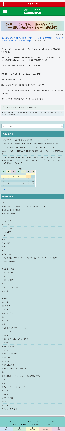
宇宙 (3, 276)
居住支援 (5, 291)
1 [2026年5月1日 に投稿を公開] (28, 174)
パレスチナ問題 (7, 228)
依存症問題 (6, 243)
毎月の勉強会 (6, 331)
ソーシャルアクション (9, 225)
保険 (3, 247)
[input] (32, 126)
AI (3, 202)
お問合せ (53, 421)
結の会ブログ (6, 361)
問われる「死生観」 (9, 269)
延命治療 (5, 302)
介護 (3, 239)
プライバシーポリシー (33, 421)
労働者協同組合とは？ (9, 261)
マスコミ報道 (6, 232)
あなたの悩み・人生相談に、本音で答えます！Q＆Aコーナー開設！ (25, 206)
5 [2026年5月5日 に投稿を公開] (13, 176)
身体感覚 (5, 394)
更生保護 (5, 320)
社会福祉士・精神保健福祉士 (12, 354)
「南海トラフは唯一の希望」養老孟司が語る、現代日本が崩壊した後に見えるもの (30, 143)
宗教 (3, 284)
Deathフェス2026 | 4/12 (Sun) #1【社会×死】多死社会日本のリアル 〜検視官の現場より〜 (32, 152)
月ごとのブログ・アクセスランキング (15, 328)
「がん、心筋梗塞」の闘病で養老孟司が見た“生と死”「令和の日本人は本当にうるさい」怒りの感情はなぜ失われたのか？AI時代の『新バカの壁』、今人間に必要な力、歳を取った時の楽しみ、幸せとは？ (32, 160)
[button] (61, 126)
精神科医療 (6, 357)
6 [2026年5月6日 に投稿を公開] (18, 176)
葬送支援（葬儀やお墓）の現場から (14, 368)
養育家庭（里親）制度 (9, 409)
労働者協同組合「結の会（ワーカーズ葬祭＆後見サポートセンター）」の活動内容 (30, 258)
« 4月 (3, 190)
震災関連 (5, 405)
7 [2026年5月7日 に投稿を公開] (23, 176)
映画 (3, 317)
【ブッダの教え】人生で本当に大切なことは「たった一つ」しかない (26, 140)
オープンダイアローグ (9, 221)
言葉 (3, 379)
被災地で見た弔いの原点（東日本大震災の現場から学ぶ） (22, 376)
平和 (3, 295)
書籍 (3, 324)
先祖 (3, 250)
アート (4, 217)
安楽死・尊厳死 (7, 280)
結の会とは (12, 421)
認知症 (4, 383)
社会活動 (5, 350)
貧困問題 (5, 390)
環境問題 (5, 335)
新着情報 (5, 309)
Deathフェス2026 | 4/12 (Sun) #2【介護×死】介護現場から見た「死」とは (28, 147)
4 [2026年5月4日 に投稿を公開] (8, 176)
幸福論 (4, 298)
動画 (3, 265)
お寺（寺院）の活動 (9, 213)
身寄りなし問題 (7, 398)
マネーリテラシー (8, 236)
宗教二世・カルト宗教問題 (11, 287)
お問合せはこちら (33, 11)
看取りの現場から (8, 346)
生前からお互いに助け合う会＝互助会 (15, 339)
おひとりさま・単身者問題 (11, 210)
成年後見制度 (6, 306)
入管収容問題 (6, 254)
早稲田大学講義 (7, 313)
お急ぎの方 (33, 4)
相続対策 (5, 343)
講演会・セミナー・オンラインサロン (15, 387)
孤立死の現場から (8, 272)
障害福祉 (5, 401)
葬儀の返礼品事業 (8, 365)
